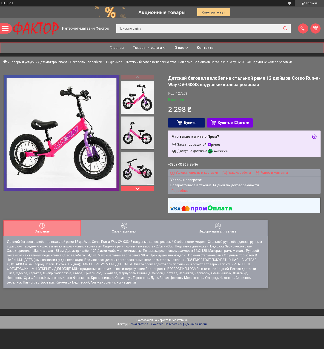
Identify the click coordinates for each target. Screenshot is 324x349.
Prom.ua (182, 320)
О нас (179, 47)
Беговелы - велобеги (86, 62)
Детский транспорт (52, 62)
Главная (117, 47)
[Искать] (285, 28)
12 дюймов (114, 62)
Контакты (205, 47)
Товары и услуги (147, 47)
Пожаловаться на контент (146, 324)
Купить (190, 123)
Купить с (233, 123)
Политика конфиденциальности (186, 324)
